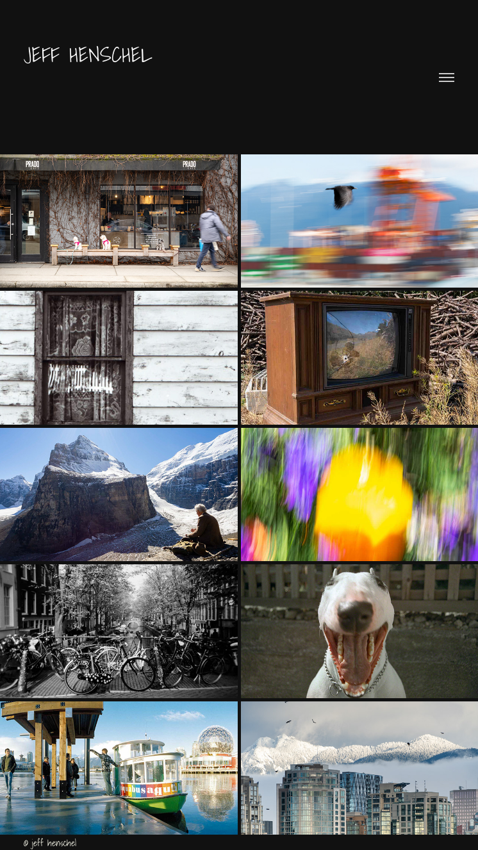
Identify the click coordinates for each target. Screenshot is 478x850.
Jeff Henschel (93, 54)
